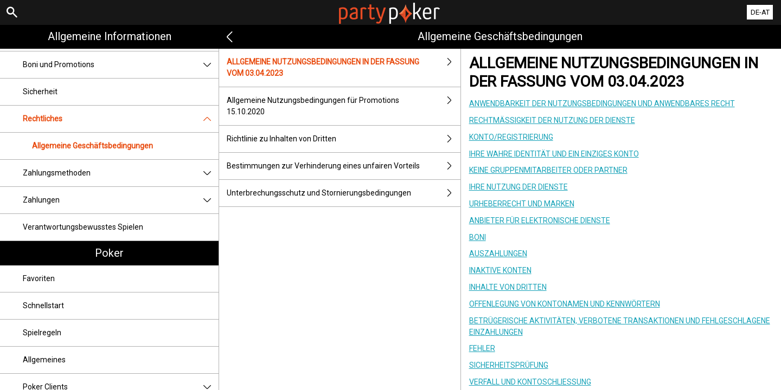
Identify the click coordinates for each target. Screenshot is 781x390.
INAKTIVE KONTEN (500, 270)
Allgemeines (44, 359)
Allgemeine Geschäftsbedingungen (92, 145)
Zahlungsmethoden (121, 173)
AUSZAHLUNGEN (498, 253)
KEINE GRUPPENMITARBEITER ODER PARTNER (548, 170)
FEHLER (482, 348)
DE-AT (760, 12)
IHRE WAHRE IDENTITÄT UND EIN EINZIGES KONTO (554, 154)
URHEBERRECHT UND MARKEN (521, 203)
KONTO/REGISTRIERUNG (511, 137)
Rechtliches (121, 119)
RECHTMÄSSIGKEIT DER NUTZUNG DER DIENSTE (552, 120)
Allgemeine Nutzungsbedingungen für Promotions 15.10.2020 (343, 106)
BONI (477, 237)
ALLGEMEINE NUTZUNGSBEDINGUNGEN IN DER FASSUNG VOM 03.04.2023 (343, 68)
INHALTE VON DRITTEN (508, 287)
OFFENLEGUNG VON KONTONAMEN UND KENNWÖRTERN (564, 304)
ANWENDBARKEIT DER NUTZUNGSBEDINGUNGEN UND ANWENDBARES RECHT (602, 103)
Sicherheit (40, 91)
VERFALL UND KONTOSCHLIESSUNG (530, 382)
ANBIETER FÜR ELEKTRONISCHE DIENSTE (539, 220)
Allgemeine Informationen (109, 36)
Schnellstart (43, 305)
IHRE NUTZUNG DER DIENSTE (518, 187)
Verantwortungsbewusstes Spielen (83, 227)
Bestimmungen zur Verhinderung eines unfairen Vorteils (343, 166)
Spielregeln (42, 332)
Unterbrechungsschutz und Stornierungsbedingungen (343, 193)
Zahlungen (121, 200)
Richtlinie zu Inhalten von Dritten (343, 139)
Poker (109, 252)
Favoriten (39, 278)
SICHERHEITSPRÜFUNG (508, 365)
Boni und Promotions (121, 64)
